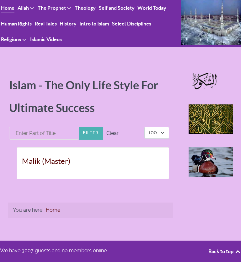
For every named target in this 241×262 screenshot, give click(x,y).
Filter (91, 133)
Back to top (224, 251)
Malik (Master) (46, 161)
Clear (112, 133)
